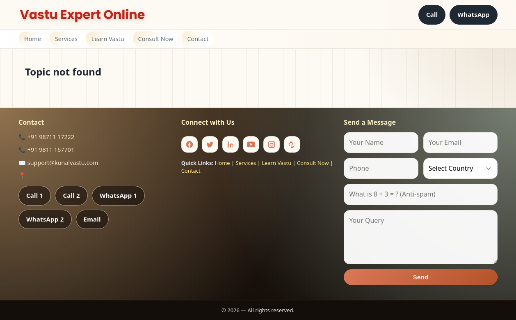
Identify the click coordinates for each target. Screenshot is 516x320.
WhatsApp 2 (45, 219)
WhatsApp (473, 14)
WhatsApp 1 (118, 195)
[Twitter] (210, 144)
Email (92, 219)
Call (432, 14)
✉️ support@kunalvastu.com (58, 163)
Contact (197, 39)
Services (66, 39)
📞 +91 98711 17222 (46, 137)
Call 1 (34, 195)
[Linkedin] (230, 144)
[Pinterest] (292, 144)
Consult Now (156, 39)
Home (32, 39)
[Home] (82, 14)
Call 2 (71, 195)
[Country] (460, 168)
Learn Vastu (107, 39)
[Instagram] (271, 144)
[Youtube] (251, 144)
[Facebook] (189, 144)
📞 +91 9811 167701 (46, 149)
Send (421, 277)
